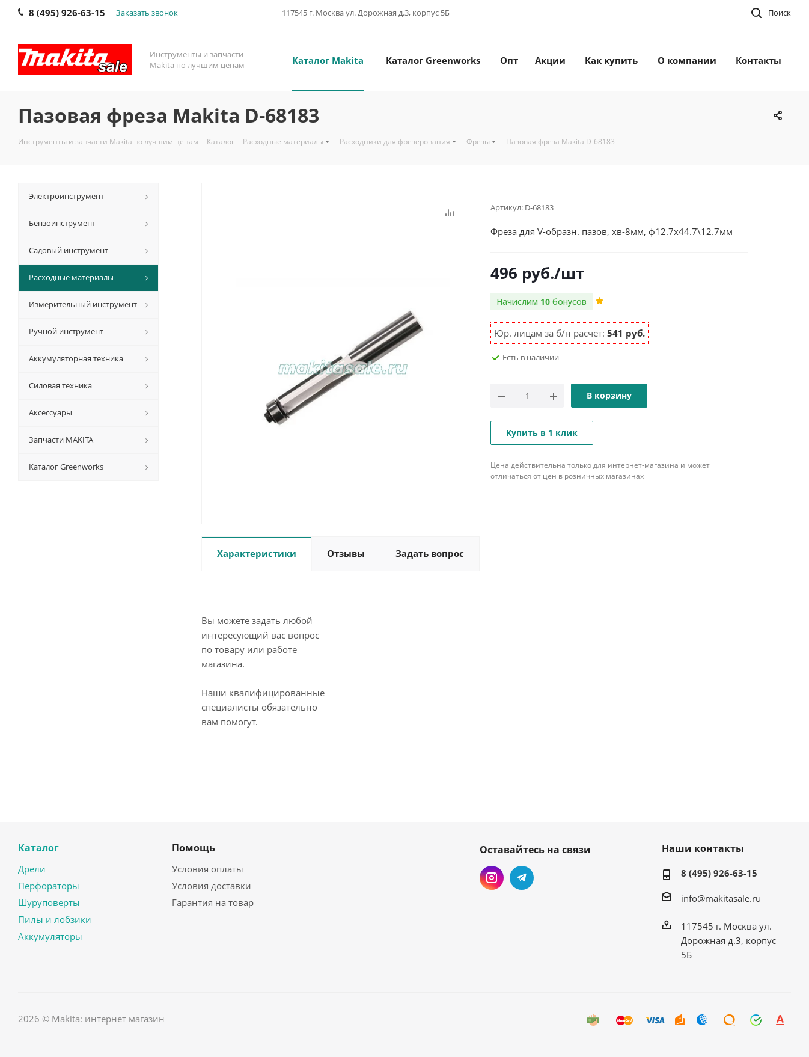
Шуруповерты (49, 902)
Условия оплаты (207, 869)
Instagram (492, 878)
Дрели (32, 869)
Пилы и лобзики (54, 919)
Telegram (522, 878)
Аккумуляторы (50, 936)
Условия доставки (211, 886)
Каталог (38, 847)
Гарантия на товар (213, 902)
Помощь (193, 847)
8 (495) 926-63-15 (719, 873)
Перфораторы (48, 886)
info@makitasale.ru (721, 898)
